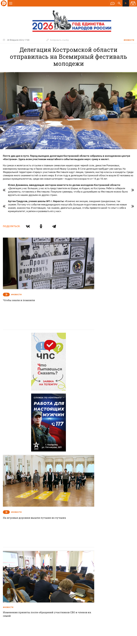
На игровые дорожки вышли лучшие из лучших (98, 366)
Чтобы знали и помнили (20, 284)
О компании (33, 565)
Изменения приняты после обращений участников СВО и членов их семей (30, 444)
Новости (48, 565)
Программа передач (84, 565)
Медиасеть (128, 632)
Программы (104, 565)
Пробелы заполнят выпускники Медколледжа (92, 524)
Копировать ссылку (57, 39)
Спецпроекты (62, 565)
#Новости (129, 40)
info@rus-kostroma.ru (30, 584)
